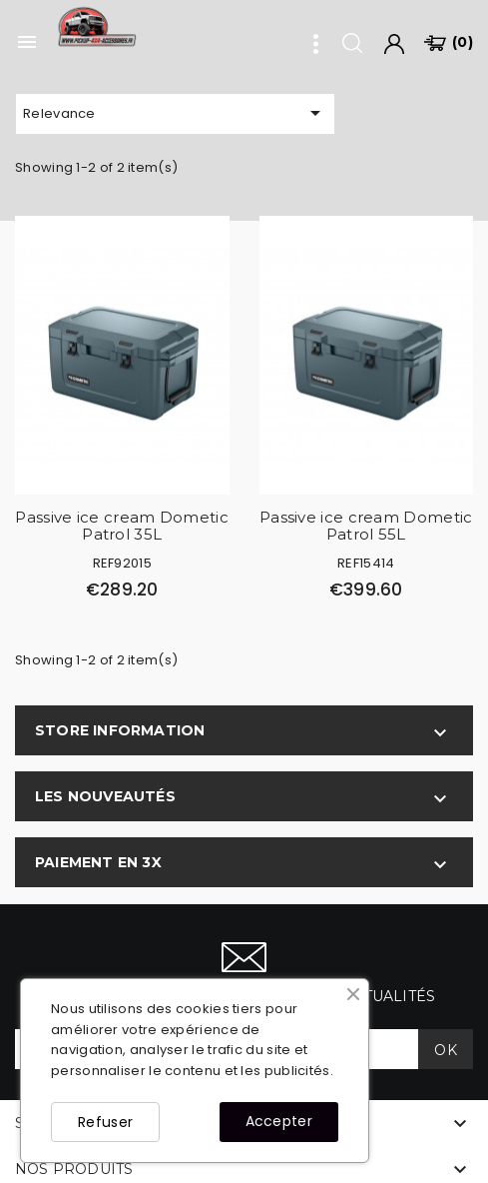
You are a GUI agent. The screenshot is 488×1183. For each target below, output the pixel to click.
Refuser (105, 1122)
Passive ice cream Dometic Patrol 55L (366, 526)
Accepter (278, 1121)
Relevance (175, 113)
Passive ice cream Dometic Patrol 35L (122, 526)
